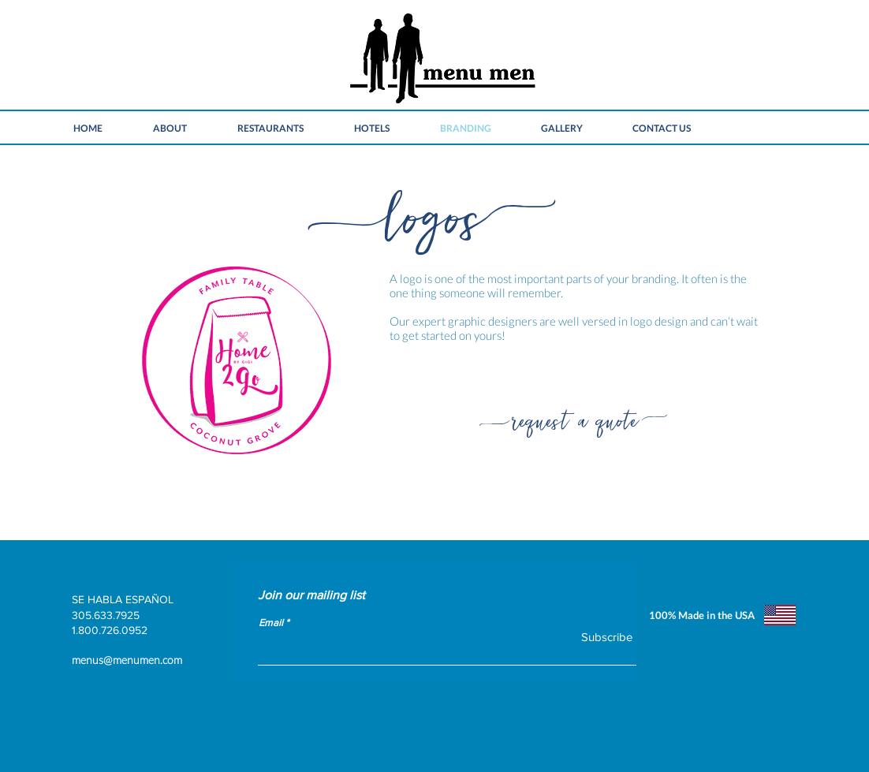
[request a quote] (574, 416)
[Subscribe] (596, 636)
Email (271, 622)
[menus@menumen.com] (229, 660)
